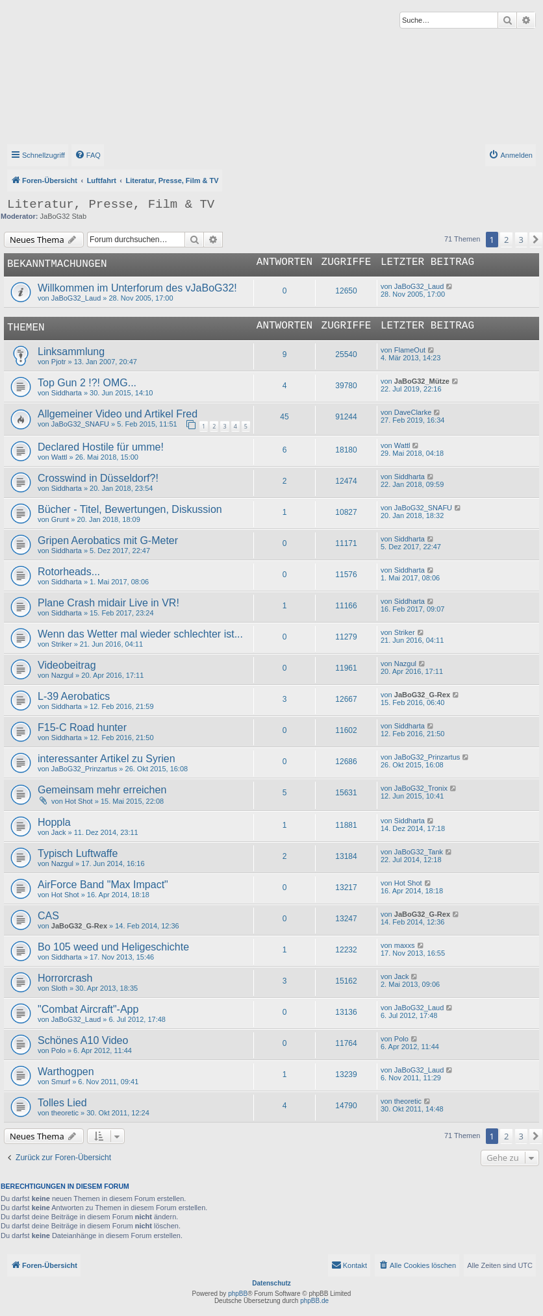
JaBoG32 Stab (63, 216)
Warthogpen (66, 1071)
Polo (58, 1050)
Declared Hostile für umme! (101, 447)
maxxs (404, 945)
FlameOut (409, 350)
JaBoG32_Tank (418, 852)
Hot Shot (79, 801)
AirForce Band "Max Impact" (103, 884)
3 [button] (521, 239)
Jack (58, 832)
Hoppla (54, 822)
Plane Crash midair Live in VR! (108, 602)
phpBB (237, 1293)
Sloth (59, 988)
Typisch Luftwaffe (78, 853)
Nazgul (62, 675)
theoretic (65, 1113)
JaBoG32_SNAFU (80, 424)
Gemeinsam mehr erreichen (102, 789)
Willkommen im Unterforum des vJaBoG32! (137, 287)
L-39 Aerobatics (74, 696)
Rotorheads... (69, 571)
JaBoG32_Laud (76, 298)
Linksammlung (71, 351)
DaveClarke (412, 412)
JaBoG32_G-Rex (422, 695)
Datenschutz (271, 1283)
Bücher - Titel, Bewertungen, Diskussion (130, 509)
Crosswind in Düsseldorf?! (98, 478)
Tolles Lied (62, 1102)
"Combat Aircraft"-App (88, 1009)
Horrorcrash (65, 978)
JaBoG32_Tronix (421, 788)
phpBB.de (314, 1300)
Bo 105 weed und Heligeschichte (113, 946)
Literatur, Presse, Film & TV (110, 204)
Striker (61, 644)
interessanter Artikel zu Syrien (106, 758)
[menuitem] (88, 155)
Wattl (59, 457)
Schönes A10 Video (83, 1040)
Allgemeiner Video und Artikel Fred (117, 413)
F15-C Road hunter (82, 727)
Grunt (60, 519)
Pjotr (58, 362)
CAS (48, 915)
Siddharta (66, 393)
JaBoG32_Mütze (421, 381)
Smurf (60, 1082)
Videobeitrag (67, 665)
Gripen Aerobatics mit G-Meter (108, 540)
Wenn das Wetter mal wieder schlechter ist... (140, 633)
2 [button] (506, 239)
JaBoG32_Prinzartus (84, 769)
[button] (535, 239)
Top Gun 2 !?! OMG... (87, 382)
